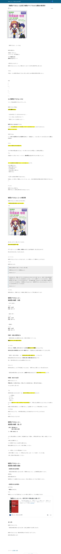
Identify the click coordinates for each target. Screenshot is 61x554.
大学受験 (13, 550)
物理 (17, 550)
